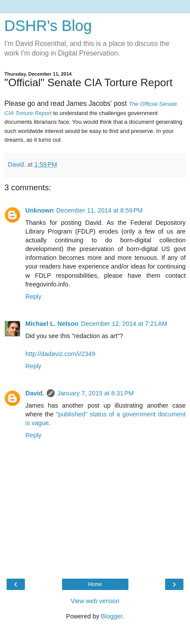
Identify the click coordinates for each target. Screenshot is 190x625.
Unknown (39, 210)
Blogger (111, 616)
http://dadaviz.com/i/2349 (60, 353)
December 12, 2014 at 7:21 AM (124, 323)
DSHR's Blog (48, 25)
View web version (95, 600)
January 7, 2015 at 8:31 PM (95, 393)
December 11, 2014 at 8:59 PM (99, 210)
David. (34, 393)
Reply (33, 296)
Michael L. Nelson (52, 323)
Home (95, 584)
